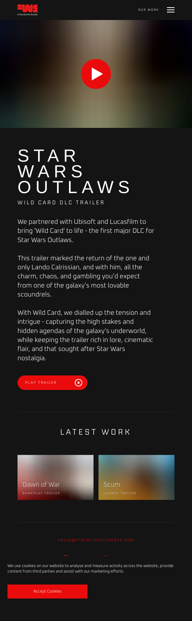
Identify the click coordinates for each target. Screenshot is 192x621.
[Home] (28, 10)
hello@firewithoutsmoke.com (96, 540)
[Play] (96, 74)
